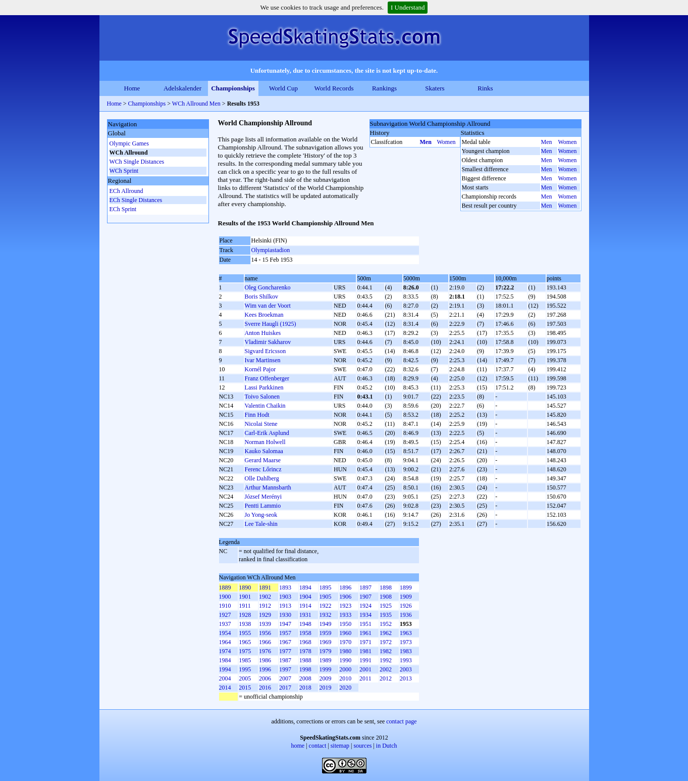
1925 (386, 605)
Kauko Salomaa (264, 451)
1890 (245, 587)
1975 (245, 651)
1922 (325, 605)
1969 (325, 642)
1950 (345, 623)
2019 (325, 687)
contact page (401, 721)
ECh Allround (126, 190)
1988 (305, 660)
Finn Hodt (257, 414)
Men (426, 141)
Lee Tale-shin (261, 523)
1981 (365, 651)
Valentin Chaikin (265, 405)
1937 (225, 623)
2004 (225, 678)
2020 (345, 687)
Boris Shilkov (261, 296)
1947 (285, 623)
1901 (245, 596)
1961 (365, 633)
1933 (345, 614)
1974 (225, 651)
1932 (325, 614)
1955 (245, 633)
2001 (365, 669)
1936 (406, 614)
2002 (386, 669)
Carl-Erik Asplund (267, 432)
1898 (386, 587)
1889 (225, 587)
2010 (345, 678)
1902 (265, 596)
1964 (225, 642)
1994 (225, 669)
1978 (305, 651)
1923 (345, 605)
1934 (365, 614)
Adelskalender (182, 88)
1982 (386, 651)
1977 (285, 651)
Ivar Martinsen (263, 360)
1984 (225, 660)
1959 (325, 633)
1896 (345, 587)
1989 (325, 660)
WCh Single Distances (137, 161)
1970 (345, 642)
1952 (386, 623)
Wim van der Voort (268, 305)
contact (318, 745)
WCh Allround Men (196, 103)
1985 (245, 660)
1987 (285, 660)
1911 (245, 605)
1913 (285, 605)
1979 (325, 651)
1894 (305, 587)
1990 (345, 660)
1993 (406, 660)
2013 (406, 678)
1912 (265, 605)
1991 (365, 660)
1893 (285, 587)
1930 (285, 614)
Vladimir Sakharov (268, 342)
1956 (265, 633)
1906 (345, 596)
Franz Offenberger (267, 378)
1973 (406, 642)
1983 (406, 651)
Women (446, 141)
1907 (365, 596)
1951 (365, 623)
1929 (265, 614)
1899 (406, 587)
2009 (325, 678)
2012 (386, 678)
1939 (265, 623)
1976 (265, 651)
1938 (245, 623)
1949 (325, 623)
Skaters (434, 88)
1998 (305, 669)
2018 (305, 687)
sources (362, 745)
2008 (305, 678)
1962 (386, 633)
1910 (225, 605)
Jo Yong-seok (261, 514)
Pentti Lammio (263, 505)
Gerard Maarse (263, 460)
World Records (333, 88)
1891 (265, 587)
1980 (345, 651)
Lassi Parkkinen (264, 387)
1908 (386, 596)
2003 (406, 669)
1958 (305, 633)
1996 (265, 669)
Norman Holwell (265, 442)
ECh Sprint (123, 209)
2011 (365, 678)
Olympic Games (129, 143)
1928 (245, 614)
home (298, 745)
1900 (225, 596)
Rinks (485, 88)
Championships (233, 88)
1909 (406, 596)
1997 (285, 669)
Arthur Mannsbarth (268, 487)
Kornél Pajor (260, 369)
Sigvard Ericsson (265, 351)
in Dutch (386, 745)
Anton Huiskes (263, 332)
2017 (285, 687)
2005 (245, 678)
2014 (225, 687)
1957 (285, 633)
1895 (325, 587)
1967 (285, 642)
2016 (265, 687)
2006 (265, 678)
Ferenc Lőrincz (263, 469)
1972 (386, 642)
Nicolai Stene (261, 423)
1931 (305, 614)
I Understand (408, 7)
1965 (245, 642)
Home (132, 88)
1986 (265, 660)
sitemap (340, 745)
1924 (365, 605)
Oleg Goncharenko (268, 287)
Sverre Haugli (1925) (270, 323)
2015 (245, 687)
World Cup (283, 88)
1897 (365, 587)
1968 (305, 642)
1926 (406, 605)
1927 (225, 614)
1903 (285, 596)
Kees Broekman (264, 314)
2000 (345, 669)
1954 (225, 633)
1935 (386, 614)
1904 (305, 596)
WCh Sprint (124, 170)
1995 (245, 669)
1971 (365, 642)
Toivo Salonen (262, 396)
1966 (265, 642)
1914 (305, 605)
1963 (406, 633)
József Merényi (263, 496)
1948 (305, 623)
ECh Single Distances (136, 200)
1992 (386, 660)
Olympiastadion (270, 250)
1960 (345, 633)
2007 (285, 678)
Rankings (384, 88)
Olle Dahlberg (262, 478)
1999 (325, 669)
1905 (325, 596)
